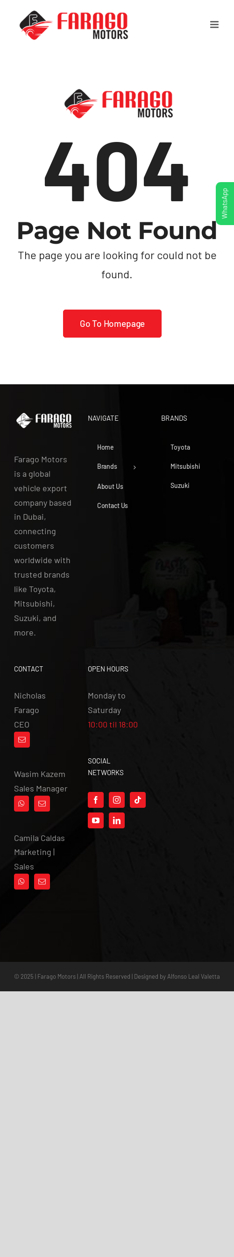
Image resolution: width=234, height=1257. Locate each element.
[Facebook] (96, 800)
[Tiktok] (138, 800)
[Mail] (22, 740)
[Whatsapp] (21, 804)
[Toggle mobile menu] (215, 24)
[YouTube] (96, 820)
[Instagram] (117, 800)
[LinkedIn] (117, 820)
